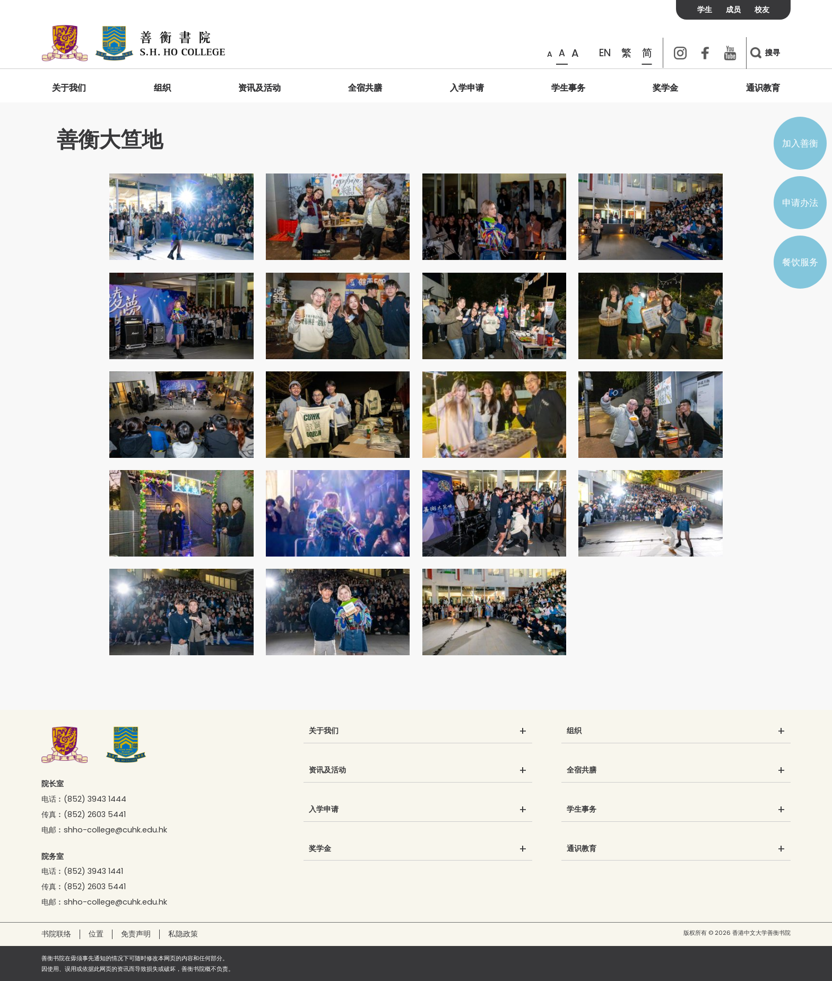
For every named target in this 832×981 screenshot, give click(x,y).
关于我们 (69, 88)
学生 (704, 9)
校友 (762, 9)
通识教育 (763, 88)
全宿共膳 (365, 88)
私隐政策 (183, 933)
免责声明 (136, 933)
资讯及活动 (259, 88)
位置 (96, 933)
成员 (733, 9)
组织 (162, 88)
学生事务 (568, 88)
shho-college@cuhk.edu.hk (115, 829)
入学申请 (467, 88)
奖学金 (665, 88)
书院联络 (56, 933)
